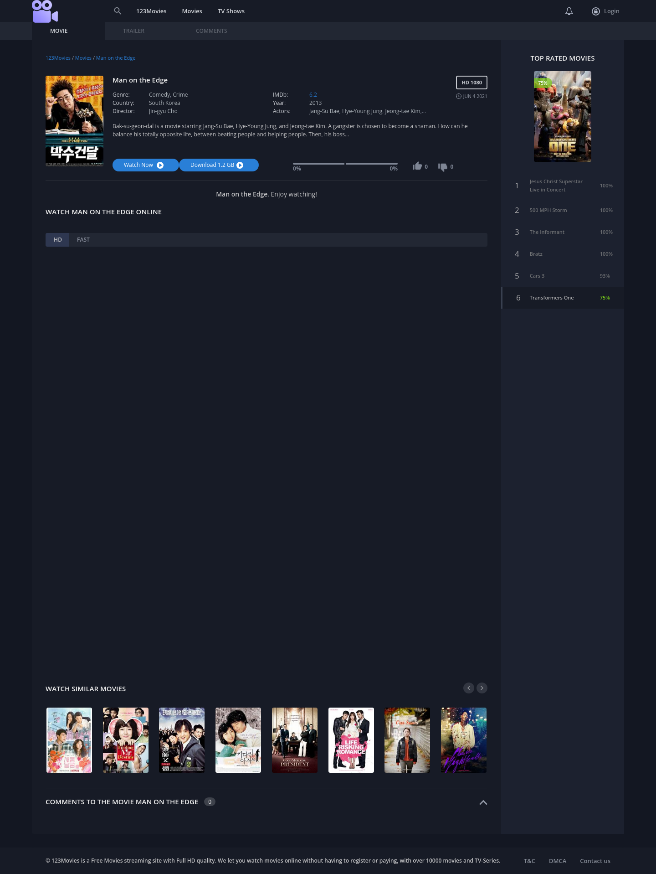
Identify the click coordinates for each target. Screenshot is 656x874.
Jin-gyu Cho (163, 111)
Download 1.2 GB (218, 165)
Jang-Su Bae (324, 111)
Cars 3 (537, 272)
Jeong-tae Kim (402, 111)
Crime (180, 94)
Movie (58, 31)
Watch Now (145, 165)
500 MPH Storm (548, 206)
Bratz (536, 250)
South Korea (164, 103)
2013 (315, 103)
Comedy (159, 94)
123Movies (151, 11)
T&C (529, 861)
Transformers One (552, 294)
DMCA (557, 861)
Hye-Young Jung (362, 111)
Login (606, 11)
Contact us (595, 861)
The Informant (547, 228)
